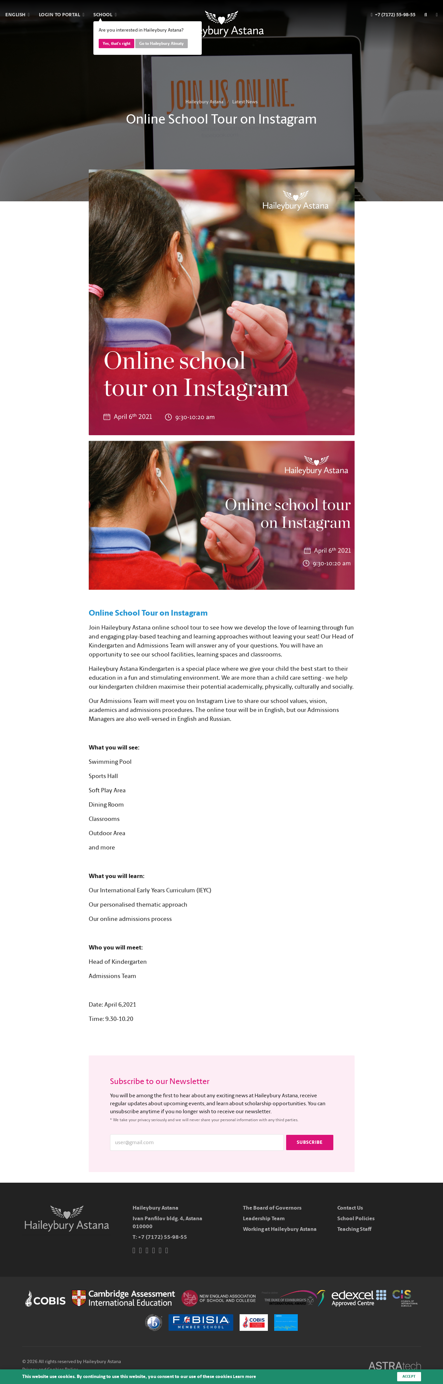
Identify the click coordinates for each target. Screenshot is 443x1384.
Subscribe (310, 1142)
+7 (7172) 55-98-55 (162, 1237)
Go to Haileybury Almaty (161, 43)
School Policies (356, 1218)
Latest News (245, 102)
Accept (408, 1376)
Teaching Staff (354, 1229)
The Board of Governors (272, 1208)
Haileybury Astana (204, 102)
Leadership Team (264, 1218)
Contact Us (350, 1208)
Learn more (245, 1376)
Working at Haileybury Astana (280, 1229)
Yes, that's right (116, 43)
